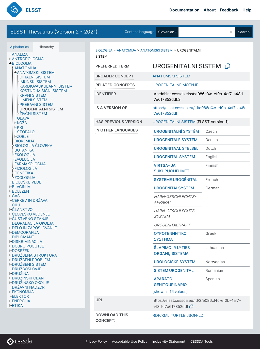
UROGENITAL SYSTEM (174, 156)
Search (244, 32)
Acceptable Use (129, 341)
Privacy (96, 341)
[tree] (46, 180)
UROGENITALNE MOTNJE (175, 84)
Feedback (229, 9)
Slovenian (166, 32)
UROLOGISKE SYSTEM (174, 261)
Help (246, 9)
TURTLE (178, 315)
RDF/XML (161, 315)
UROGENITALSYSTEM (174, 188)
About (210, 9)
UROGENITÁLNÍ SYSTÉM (176, 131)
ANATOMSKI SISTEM (156, 50)
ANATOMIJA (126, 50)
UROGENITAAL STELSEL (176, 148)
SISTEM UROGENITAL (173, 270)
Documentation (184, 9)
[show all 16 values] (170, 291)
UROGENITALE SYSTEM (175, 139)
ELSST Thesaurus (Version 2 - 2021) (54, 32)
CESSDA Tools (201, 341)
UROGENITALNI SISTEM (174, 121)
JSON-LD (195, 315)
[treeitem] (22, 54)
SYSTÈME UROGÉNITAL (175, 179)
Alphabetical (19, 47)
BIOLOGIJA (103, 50)
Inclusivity (168, 341)
